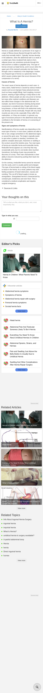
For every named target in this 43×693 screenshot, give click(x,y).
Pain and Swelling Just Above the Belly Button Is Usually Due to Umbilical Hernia (23, 354)
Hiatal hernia (15, 320)
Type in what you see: (10, 216)
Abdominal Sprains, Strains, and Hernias (23, 344)
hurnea (6, 556)
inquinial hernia (9, 528)
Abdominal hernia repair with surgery (20, 299)
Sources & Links (10, 188)
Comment (6, 225)
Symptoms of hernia (13, 295)
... (14, 16)
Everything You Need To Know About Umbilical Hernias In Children (24, 336)
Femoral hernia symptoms (15, 303)
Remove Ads (34, 403)
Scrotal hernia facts (13, 306)
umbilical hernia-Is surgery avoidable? (18, 535)
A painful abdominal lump (13, 540)
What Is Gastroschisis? (10, 483)
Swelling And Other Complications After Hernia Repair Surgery (23, 363)
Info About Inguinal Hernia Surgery (17, 519)
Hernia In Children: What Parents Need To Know (20, 276)
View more (21, 311)
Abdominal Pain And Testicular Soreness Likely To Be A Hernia (22, 328)
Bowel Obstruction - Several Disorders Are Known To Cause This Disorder (21, 502)
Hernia (6, 544)
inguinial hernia (9, 523)
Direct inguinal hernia (12, 552)
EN (39, 3)
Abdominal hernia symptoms (16, 291)
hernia (5, 548)
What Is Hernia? (10, 531)
